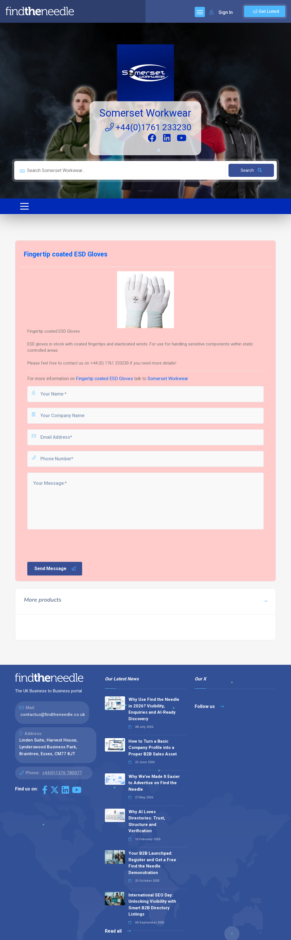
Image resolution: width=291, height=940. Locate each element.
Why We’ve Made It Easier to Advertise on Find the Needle (154, 783)
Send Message (55, 569)
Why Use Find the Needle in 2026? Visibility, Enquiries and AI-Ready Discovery (153, 709)
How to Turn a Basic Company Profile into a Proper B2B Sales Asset (152, 748)
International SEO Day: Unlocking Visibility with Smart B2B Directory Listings (152, 905)
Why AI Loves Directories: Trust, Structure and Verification (146, 821)
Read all (118, 931)
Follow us (209, 706)
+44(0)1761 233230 (148, 127)
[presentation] (69, 545)
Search (251, 170)
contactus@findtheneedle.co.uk (52, 714)
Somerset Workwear (145, 113)
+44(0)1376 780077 (62, 772)
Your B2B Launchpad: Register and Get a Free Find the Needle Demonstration (152, 863)
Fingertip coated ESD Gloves (104, 378)
